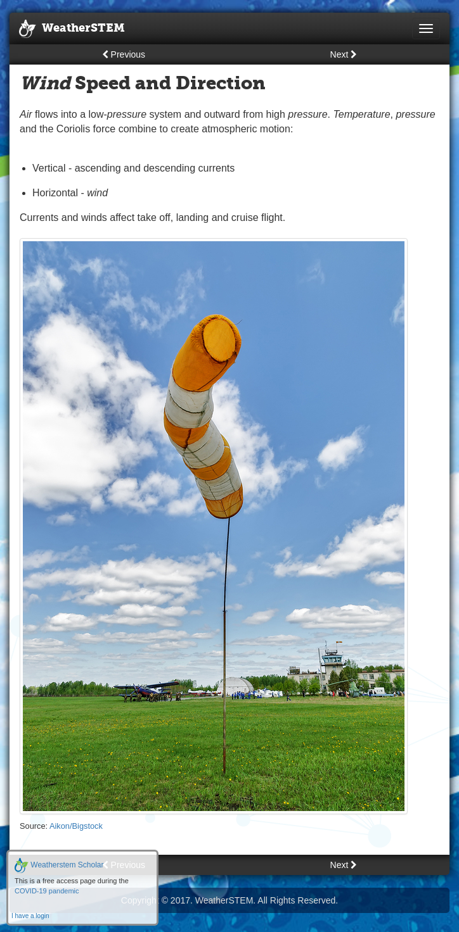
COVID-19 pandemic (47, 891)
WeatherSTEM (72, 29)
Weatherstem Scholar (59, 864)
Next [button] (344, 54)
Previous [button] (123, 54)
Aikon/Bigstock (76, 826)
